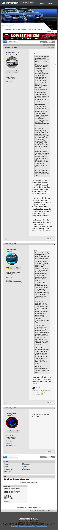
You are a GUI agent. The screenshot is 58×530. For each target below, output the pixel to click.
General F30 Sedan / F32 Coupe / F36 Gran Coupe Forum (51, 45)
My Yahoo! (8, 471)
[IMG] (5, 497)
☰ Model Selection (27, 3)
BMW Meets (16, 29)
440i (8, 479)
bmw (11, 479)
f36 (13, 479)
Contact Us (33, 510)
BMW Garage (7, 29)
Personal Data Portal (41, 526)
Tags (4, 476)
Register (50, 3)
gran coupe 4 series (20, 479)
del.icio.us (27, 469)
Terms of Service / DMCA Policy (27, 526)
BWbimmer (11, 249)
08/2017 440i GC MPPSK (13, 282)
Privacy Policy (14, 526)
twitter (7, 464)
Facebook (27, 464)
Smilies (5, 496)
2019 (5, 479)
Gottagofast (11, 413)
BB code (6, 495)
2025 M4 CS (9, 445)
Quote (49, 238)
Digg (7, 466)
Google (26, 466)
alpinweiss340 (12, 52)
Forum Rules (7, 501)
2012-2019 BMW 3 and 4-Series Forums (51, 33)
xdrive (27, 479)
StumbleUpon (9, 469)
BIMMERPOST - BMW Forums (45, 510)
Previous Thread (25, 482)
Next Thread (34, 482)
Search (40, 29)
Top (56, 510)
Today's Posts (32, 29)
